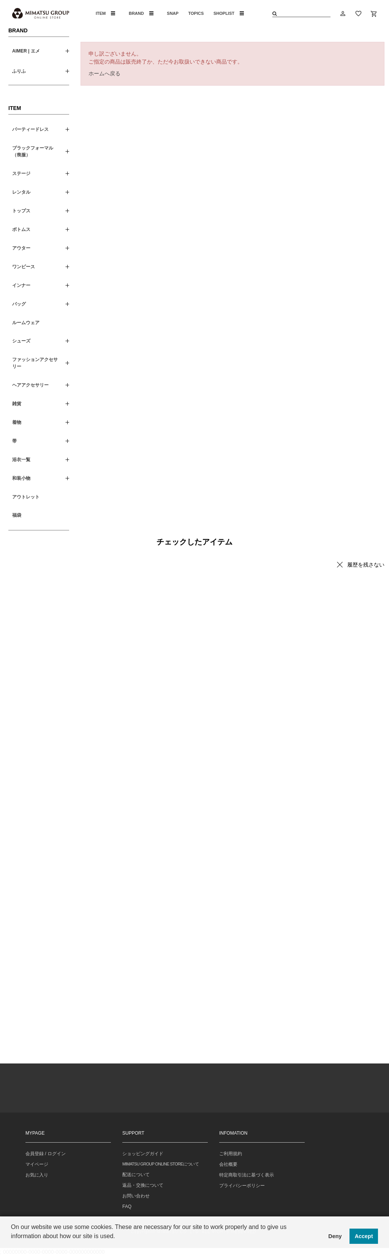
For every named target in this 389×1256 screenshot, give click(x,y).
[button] (12, 1246)
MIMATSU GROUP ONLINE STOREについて (160, 1164)
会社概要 (228, 1164)
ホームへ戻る (104, 73)
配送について (136, 1174)
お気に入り (36, 1175)
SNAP (173, 13)
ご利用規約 (230, 1153)
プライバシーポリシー (242, 1185)
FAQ (126, 1206)
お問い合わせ (136, 1196)
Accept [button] (364, 1236)
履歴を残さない (365, 565)
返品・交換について (142, 1185)
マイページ (36, 1164)
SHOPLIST (228, 13)
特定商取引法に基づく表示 (246, 1175)
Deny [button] (335, 1236)
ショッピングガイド (142, 1153)
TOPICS (196, 13)
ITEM (105, 13)
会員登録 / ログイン (45, 1153)
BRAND (141, 13)
